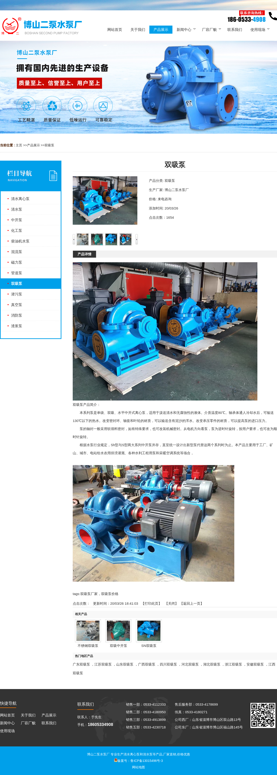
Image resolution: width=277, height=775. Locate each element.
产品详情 (84, 254)
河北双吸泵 (190, 664)
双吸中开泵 (118, 646)
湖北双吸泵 (211, 664)
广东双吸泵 (81, 664)
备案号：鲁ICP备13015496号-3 (138, 761)
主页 (19, 145)
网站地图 (138, 767)
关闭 (171, 603)
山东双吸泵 (124, 664)
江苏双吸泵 (103, 664)
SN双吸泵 (149, 646)
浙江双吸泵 (233, 664)
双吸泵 (49, 145)
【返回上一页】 (192, 603)
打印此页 (151, 603)
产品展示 (33, 145)
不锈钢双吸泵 (88, 646)
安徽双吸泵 (255, 664)
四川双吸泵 (168, 664)
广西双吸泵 (146, 664)
